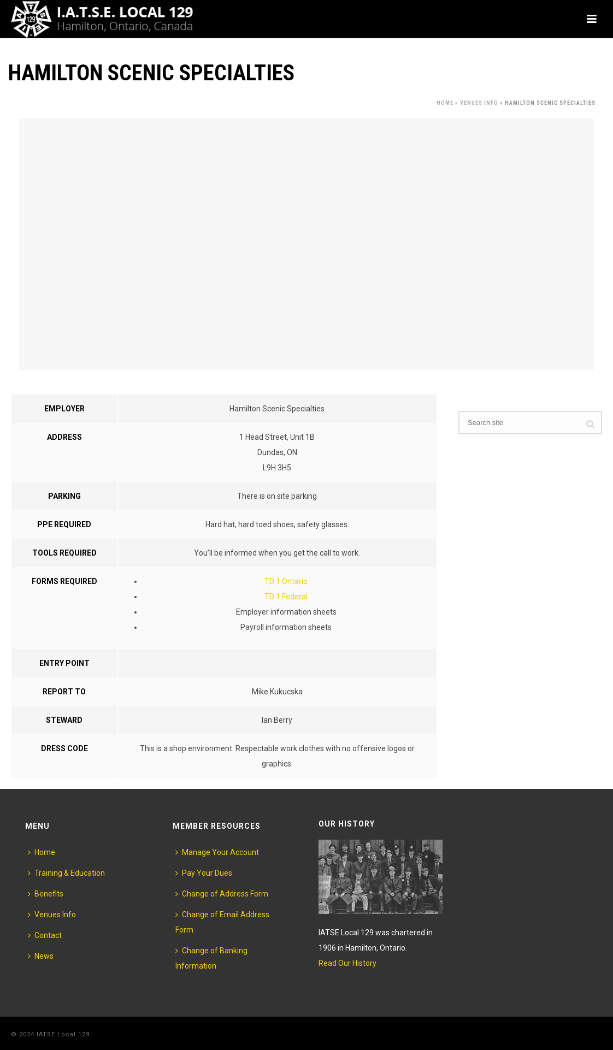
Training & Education (66, 873)
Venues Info (479, 103)
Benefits (45, 893)
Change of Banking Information (211, 958)
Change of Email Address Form (222, 922)
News (41, 956)
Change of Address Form (221, 893)
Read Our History (347, 963)
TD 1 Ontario (286, 581)
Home (445, 103)
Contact (45, 935)
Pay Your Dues (203, 873)
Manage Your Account (217, 852)
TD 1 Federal (286, 596)
